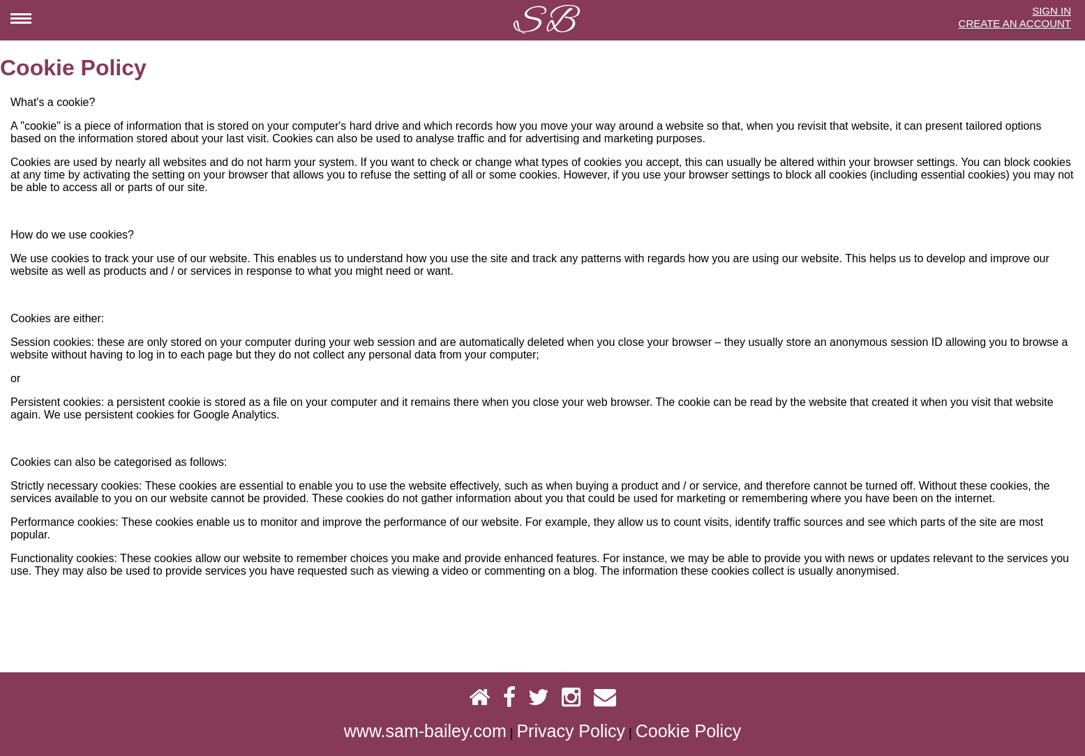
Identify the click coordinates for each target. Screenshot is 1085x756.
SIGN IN (1051, 11)
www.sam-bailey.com (425, 731)
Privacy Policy (570, 731)
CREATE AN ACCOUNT (1015, 23)
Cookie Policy (688, 731)
